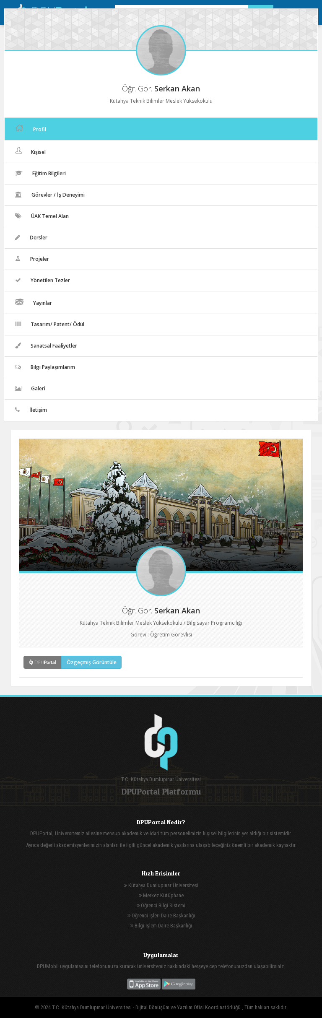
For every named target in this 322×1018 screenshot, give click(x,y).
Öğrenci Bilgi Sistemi (161, 905)
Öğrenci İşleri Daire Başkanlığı (161, 915)
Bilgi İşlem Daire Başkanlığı (161, 925)
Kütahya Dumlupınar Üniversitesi (161, 885)
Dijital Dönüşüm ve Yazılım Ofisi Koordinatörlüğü (188, 1007)
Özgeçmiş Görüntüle (92, 662)
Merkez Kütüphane (161, 895)
